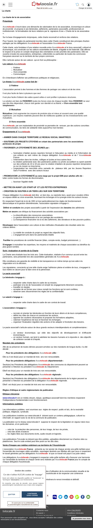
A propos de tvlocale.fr (44, 516)
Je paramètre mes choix (81, 518)
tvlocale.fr (9, 511)
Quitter (11, 494)
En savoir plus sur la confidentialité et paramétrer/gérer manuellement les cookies (23, 503)
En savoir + (40, 513)
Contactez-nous (42, 510)
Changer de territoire (85, 8)
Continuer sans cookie (32, 494)
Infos (74, 510)
